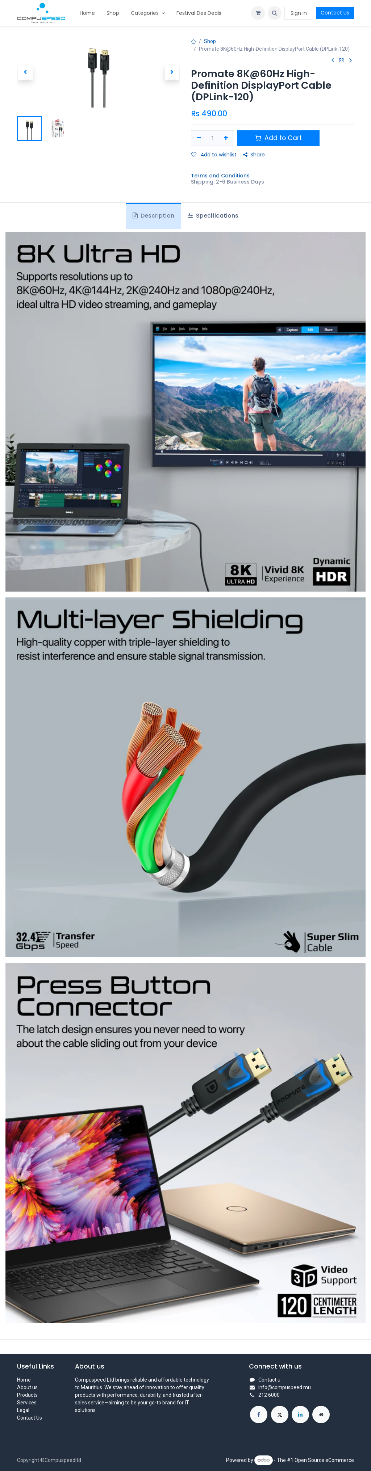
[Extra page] (321, 1414)
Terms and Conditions (220, 175)
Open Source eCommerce (324, 1460)
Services (27, 1402)
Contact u (269, 1380)
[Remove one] (199, 138)
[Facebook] (258, 1414)
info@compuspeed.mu (284, 1387)
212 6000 (269, 1395)
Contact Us (335, 12)
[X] (279, 1414)
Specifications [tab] (213, 215)
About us (27, 1387)
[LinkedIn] (300, 1414)
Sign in (299, 13)
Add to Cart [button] (278, 138)
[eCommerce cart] (258, 13)
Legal (23, 1410)
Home (24, 1380)
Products (27, 1395)
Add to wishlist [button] (214, 154)
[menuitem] (87, 13)
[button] (275, 13)
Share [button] (254, 154)
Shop (210, 41)
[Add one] (226, 138)
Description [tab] (153, 215)
